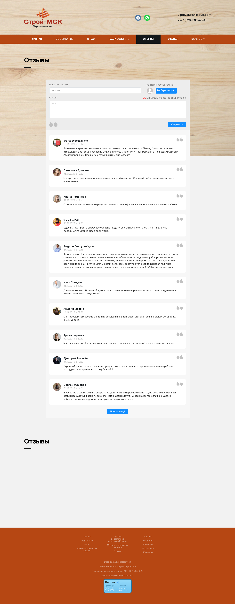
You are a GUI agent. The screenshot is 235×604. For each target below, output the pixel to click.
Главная (36, 39)
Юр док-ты (148, 541)
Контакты (148, 552)
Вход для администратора (117, 562)
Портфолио (148, 549)
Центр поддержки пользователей (117, 576)
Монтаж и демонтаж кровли (87, 550)
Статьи (173, 39)
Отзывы (148, 39)
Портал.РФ (130, 567)
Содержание (64, 39)
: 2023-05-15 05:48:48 (132, 571)
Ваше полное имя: (95, 88)
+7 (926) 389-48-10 (193, 20)
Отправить (177, 124)
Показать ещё (117, 411)
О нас (91, 39)
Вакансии (148, 545)
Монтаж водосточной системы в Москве (117, 539)
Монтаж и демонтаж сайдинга (117, 546)
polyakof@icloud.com (195, 15)
